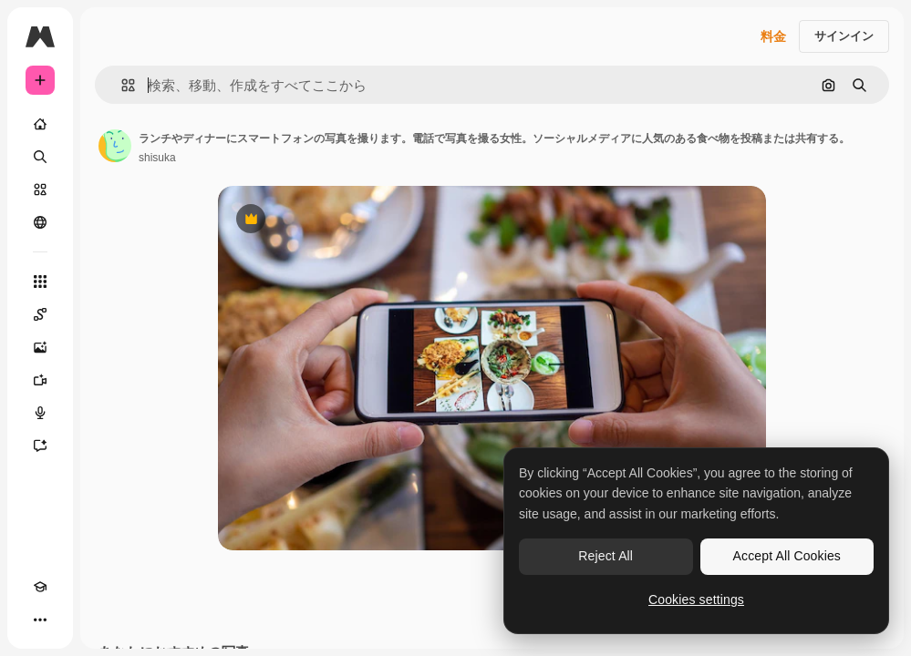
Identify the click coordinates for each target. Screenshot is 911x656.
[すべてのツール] (40, 281)
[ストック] (40, 189)
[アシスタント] (40, 445)
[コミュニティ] (40, 222)
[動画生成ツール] (40, 380)
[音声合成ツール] (40, 412)
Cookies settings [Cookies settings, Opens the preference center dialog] (696, 599)
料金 (773, 36)
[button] (121, 85)
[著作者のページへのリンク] (114, 145)
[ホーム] (40, 123)
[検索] (40, 156)
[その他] (40, 619)
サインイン (844, 36)
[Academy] (40, 586)
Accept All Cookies (787, 555)
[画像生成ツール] (40, 347)
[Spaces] (40, 314)
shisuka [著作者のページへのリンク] (157, 157)
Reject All (605, 555)
